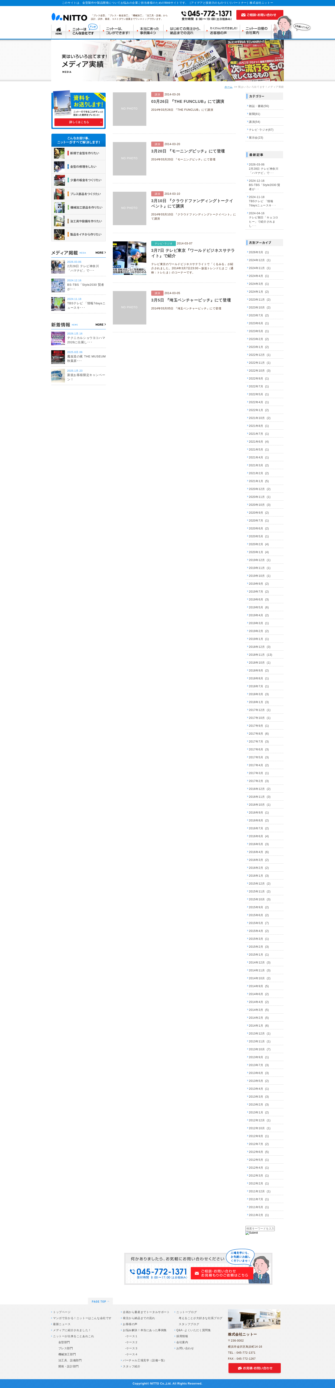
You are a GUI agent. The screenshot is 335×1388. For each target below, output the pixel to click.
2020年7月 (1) (259, 520)
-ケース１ (131, 1336)
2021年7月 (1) (259, 433)
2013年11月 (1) (260, 1041)
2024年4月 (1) (259, 276)
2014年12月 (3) (260, 962)
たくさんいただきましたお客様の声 (223, 31)
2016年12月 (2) (260, 789)
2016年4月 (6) (259, 852)
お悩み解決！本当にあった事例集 (145, 1330)
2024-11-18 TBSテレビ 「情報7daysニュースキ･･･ (262, 201)
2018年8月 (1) (259, 678)
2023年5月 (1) (259, 331)
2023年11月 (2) (260, 299)
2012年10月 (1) (260, 1128)
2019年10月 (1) (260, 575)
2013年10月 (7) (260, 1049)
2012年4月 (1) (259, 1167)
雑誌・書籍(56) (259, 106)
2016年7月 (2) (259, 828)
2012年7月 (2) (259, 1144)
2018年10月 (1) (260, 662)
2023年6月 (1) (259, 323)
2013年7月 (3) (259, 1065)
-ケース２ (131, 1342)
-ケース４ (131, 1354)
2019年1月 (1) (259, 639)
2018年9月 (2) (259, 670)
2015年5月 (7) (259, 923)
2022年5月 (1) (259, 394)
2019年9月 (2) (259, 583)
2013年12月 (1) (260, 1033)
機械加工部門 (65, 1354)
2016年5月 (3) (259, 844)
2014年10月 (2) (260, 978)
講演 (157, 94)
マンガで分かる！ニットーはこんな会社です (82, 1318)
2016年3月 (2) (259, 860)
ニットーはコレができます (117, 31)
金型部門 (62, 1342)
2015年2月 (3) (259, 946)
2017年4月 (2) (259, 765)
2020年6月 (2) (259, 528)
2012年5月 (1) (259, 1159)
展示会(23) (256, 137)
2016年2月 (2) (259, 867)
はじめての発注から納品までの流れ (184, 31)
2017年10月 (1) (260, 718)
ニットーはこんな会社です (83, 31)
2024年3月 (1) (259, 283)
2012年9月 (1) (259, 1136)
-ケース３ (131, 1348)
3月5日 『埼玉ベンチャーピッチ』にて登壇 (191, 300)
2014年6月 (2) (259, 994)
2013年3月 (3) (259, 1096)
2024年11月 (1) (260, 268)
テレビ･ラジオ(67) (261, 129)
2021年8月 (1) (259, 426)
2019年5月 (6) (259, 607)
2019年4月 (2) (259, 615)
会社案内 (182, 1342)
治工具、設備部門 (68, 1360)
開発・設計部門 (67, 1366)
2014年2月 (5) (259, 1017)
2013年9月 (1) (259, 1057)
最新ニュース (62, 1324)
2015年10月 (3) (260, 899)
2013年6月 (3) (259, 1073)
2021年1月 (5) (259, 481)
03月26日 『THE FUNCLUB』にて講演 (187, 101)
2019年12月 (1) (260, 560)
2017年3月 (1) (259, 773)
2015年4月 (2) (259, 931)
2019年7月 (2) (259, 591)
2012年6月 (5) (259, 1152)
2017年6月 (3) (259, 749)
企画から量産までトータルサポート (146, 1312)
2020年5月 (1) (259, 536)
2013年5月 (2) (259, 1081)
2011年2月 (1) (259, 1215)
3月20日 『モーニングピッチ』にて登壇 (188, 151)
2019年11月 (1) (260, 568)
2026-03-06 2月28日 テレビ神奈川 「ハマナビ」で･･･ (263, 169)
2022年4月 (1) (259, 402)
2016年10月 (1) (260, 804)
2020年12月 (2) (260, 489)
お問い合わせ (185, 1348)
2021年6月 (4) (259, 441)
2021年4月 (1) (259, 457)
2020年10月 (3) (260, 504)
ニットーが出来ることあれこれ (73, 1336)
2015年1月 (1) (259, 954)
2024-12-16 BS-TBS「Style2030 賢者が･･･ (264, 185)
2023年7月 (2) (259, 315)
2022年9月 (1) (259, 378)
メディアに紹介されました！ (72, 1330)
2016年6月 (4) (259, 836)
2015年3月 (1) (259, 938)
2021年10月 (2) (260, 418)
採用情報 (182, 1336)
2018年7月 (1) (259, 686)
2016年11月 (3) (260, 796)
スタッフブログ (189, 1324)
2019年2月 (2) (259, 631)
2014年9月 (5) (259, 986)
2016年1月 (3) (259, 875)
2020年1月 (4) (259, 552)
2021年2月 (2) (259, 473)
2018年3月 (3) (259, 694)
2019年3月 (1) (259, 623)
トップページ (62, 1312)
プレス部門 (64, 1348)
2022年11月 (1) (260, 362)
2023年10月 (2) (260, 307)
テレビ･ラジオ (163, 243)
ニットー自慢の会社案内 (257, 31)
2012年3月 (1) (259, 1175)
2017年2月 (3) (259, 781)
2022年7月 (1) (259, 386)
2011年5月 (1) (259, 1207)
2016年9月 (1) (259, 812)
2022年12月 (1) (260, 355)
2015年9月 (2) (259, 907)
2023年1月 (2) (259, 347)
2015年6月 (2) (259, 915)
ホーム (228, 86)
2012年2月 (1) (259, 1183)
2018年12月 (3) (260, 647)
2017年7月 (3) (259, 741)
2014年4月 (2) (259, 1002)
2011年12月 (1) (260, 1191)
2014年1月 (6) (259, 1025)
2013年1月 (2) (259, 1112)
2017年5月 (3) (259, 757)
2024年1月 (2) (259, 291)
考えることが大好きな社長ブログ (201, 1318)
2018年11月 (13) (260, 654)
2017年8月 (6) (259, 733)
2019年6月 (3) (259, 599)
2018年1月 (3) (259, 702)
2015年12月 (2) (260, 883)
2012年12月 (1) (260, 1120)
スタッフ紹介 (132, 1366)
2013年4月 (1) (259, 1088)
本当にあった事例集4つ (149, 31)
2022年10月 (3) (260, 370)
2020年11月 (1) (260, 497)
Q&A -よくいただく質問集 (193, 1330)
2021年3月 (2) (259, 465)
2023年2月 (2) (259, 339)
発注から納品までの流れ (139, 1318)
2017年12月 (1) (260, 710)
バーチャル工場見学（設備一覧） (145, 1360)
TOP (58, 31)
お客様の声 (130, 1324)
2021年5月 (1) (259, 449)
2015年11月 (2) (260, 891)
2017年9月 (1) (259, 725)
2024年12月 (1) (260, 260)
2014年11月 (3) (260, 970)
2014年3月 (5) (259, 1010)
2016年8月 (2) (259, 820)
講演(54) (254, 121)
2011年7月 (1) (259, 1199)
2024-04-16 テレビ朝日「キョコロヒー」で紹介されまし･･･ (263, 219)
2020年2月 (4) (259, 544)
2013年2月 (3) (259, 1104)
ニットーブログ (186, 1312)
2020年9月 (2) (259, 512)
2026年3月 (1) (259, 252)
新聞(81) (254, 114)
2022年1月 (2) (259, 410)
